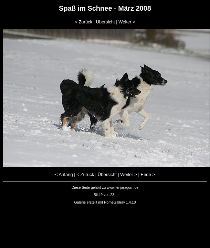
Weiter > (126, 21)
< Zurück (83, 21)
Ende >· (148, 174)
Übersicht (105, 21)
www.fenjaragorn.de (122, 187)
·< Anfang (63, 174)
